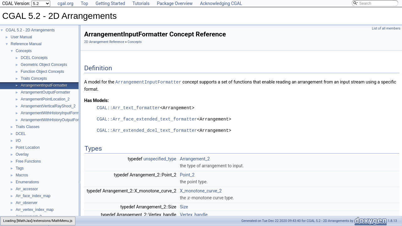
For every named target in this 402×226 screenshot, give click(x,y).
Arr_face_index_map (33, 196)
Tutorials (141, 3)
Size (184, 206)
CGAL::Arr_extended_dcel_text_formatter (147, 130)
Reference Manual (26, 44)
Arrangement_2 (195, 158)
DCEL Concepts (34, 58)
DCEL (21, 134)
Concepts (24, 51)
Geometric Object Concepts (44, 64)
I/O (18, 140)
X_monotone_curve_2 (201, 190)
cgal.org (65, 3)
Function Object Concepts (42, 71)
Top (84, 3)
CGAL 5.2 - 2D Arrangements (30, 30)
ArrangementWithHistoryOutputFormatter (55, 120)
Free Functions (28, 161)
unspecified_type (160, 158)
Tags (20, 168)
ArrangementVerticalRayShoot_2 (48, 106)
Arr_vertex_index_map (35, 209)
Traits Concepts (34, 78)
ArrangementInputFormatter (44, 85)
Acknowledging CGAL (221, 3)
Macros (22, 175)
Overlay (22, 154)
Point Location (28, 147)
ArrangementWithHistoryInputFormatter (53, 113)
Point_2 (187, 174)
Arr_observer (26, 203)
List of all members (386, 28)
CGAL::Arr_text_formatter (128, 107)
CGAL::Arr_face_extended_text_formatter (147, 119)
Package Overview (175, 3)
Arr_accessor (27, 189)
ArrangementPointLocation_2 (45, 99)
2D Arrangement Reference (104, 42)
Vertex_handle (194, 214)
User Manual (21, 37)
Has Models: (96, 100)
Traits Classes (28, 127)
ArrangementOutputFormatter (45, 92)
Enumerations (27, 182)
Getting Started (110, 3)
